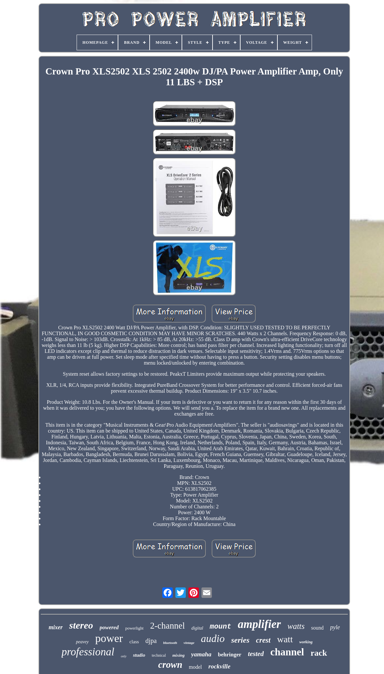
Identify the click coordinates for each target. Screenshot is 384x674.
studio (139, 655)
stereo (81, 625)
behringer (230, 654)
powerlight (134, 628)
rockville (219, 666)
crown (170, 664)
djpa (150, 640)
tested (256, 654)
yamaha (201, 654)
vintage (189, 643)
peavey (82, 641)
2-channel (167, 626)
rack (319, 653)
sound (317, 628)
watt (285, 639)
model (195, 667)
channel (287, 652)
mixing (178, 655)
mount (220, 627)
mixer (56, 627)
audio (213, 638)
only (123, 656)
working (306, 642)
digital (197, 628)
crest (263, 640)
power (109, 638)
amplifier (259, 624)
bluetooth (170, 643)
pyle (335, 627)
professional (88, 652)
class (134, 641)
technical (159, 655)
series (240, 640)
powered (109, 627)
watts (296, 626)
